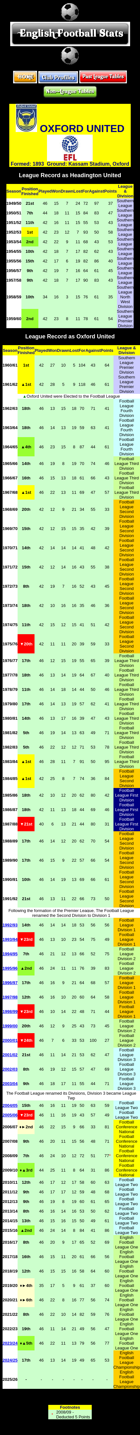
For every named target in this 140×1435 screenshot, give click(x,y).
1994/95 (10, 953)
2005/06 (10, 1115)
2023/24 (10, 1343)
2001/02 (10, 1054)
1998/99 (10, 1011)
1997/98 (10, 997)
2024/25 (10, 1360)
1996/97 (10, 982)
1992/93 (10, 925)
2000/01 (10, 1040)
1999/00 (10, 1026)
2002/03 (10, 1069)
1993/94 (10, 939)
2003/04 (10, 1083)
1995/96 (10, 968)
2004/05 (10, 1105)
